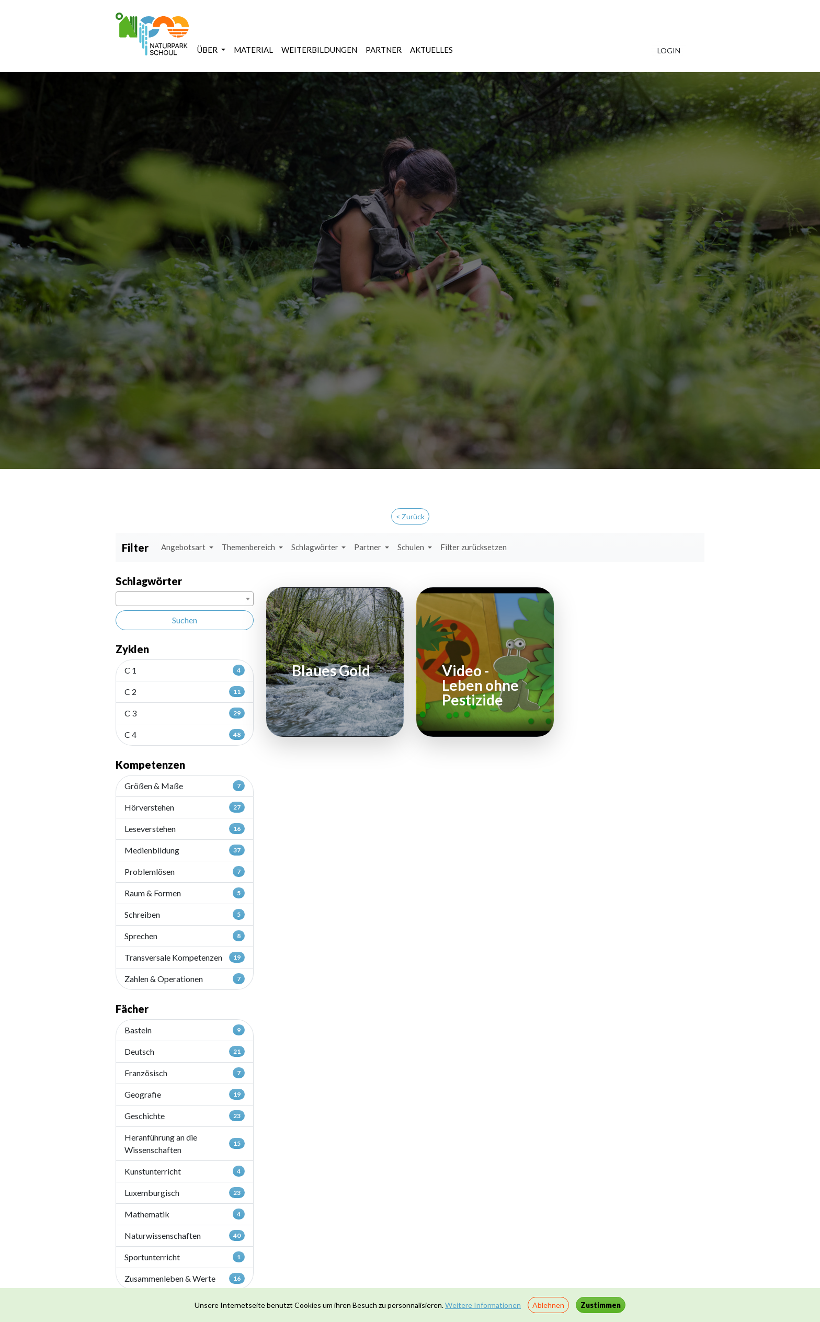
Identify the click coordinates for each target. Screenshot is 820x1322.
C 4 (184, 734)
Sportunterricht (184, 1256)
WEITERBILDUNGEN (319, 49)
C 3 (184, 713)
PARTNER (384, 49)
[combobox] (185, 598)
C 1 (184, 670)
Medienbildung (184, 850)
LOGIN (668, 50)
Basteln (184, 1029)
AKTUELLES (431, 49)
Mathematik (184, 1214)
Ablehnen (548, 1305)
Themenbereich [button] (249, 547)
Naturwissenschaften (184, 1235)
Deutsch (184, 1051)
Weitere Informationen (483, 1305)
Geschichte (184, 1115)
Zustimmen (600, 1305)
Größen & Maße (184, 785)
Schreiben (184, 914)
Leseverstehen (184, 828)
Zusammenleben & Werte (184, 1278)
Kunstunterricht (184, 1171)
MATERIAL (253, 49)
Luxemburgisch (184, 1192)
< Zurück (410, 516)
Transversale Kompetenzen (184, 957)
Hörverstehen (184, 807)
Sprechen (184, 935)
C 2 (184, 691)
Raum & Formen (184, 892)
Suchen (184, 620)
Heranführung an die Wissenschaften (184, 1143)
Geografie (184, 1094)
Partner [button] (368, 547)
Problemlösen (184, 871)
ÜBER (208, 49)
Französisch (184, 1072)
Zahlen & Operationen (184, 978)
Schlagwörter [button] (315, 547)
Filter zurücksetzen (473, 547)
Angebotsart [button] (184, 547)
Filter (135, 547)
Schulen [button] (411, 547)
